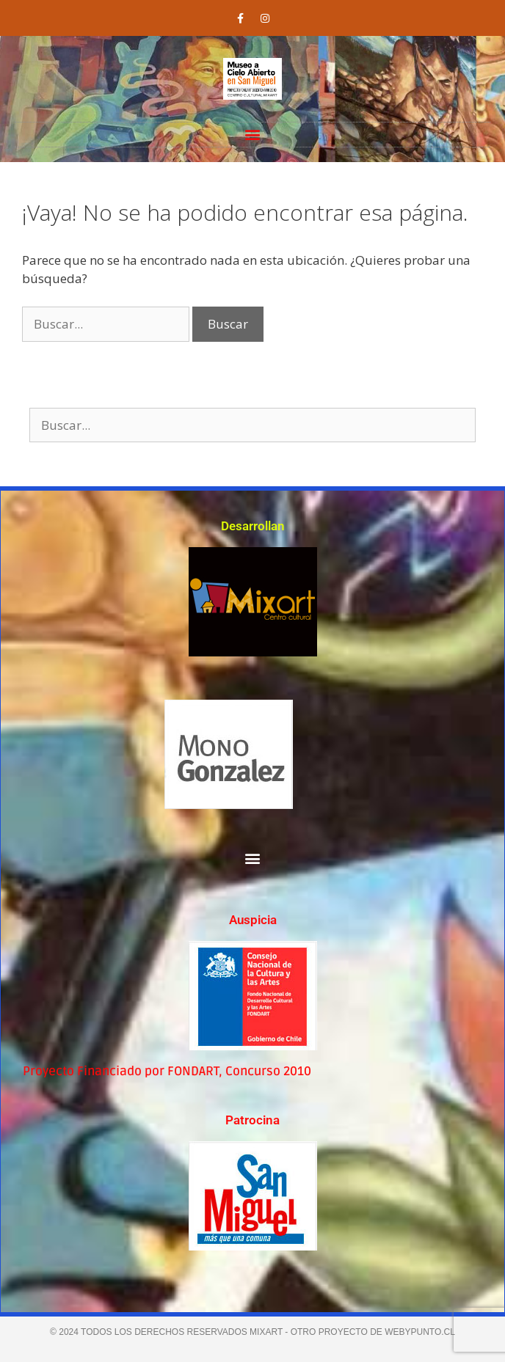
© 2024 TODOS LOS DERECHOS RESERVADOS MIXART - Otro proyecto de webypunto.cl (252, 1332)
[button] (253, 134)
